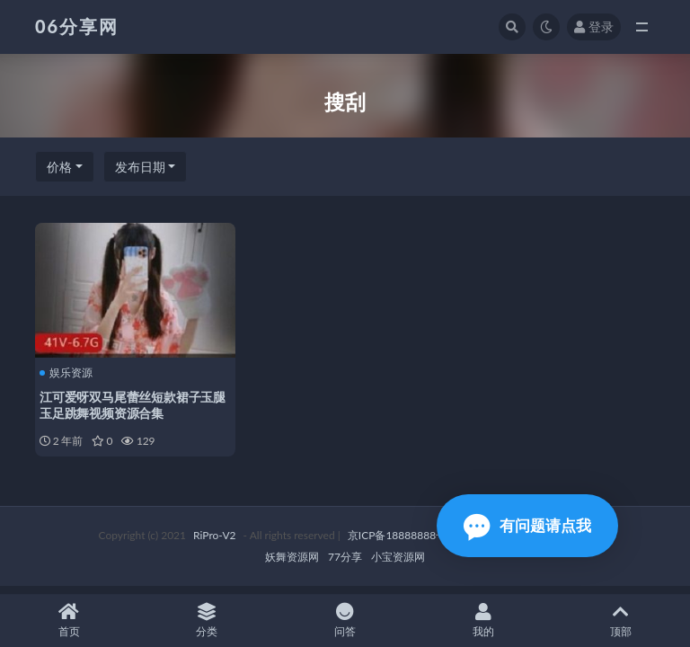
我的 (483, 620)
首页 (69, 620)
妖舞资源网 (292, 556)
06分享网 (77, 26)
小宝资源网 (398, 556)
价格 (59, 166)
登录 (594, 26)
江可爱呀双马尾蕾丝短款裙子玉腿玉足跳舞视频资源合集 (133, 405)
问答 (345, 620)
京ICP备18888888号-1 (402, 535)
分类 (207, 620)
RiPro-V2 (214, 535)
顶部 (621, 620)
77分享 (345, 556)
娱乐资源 (66, 373)
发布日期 (140, 166)
